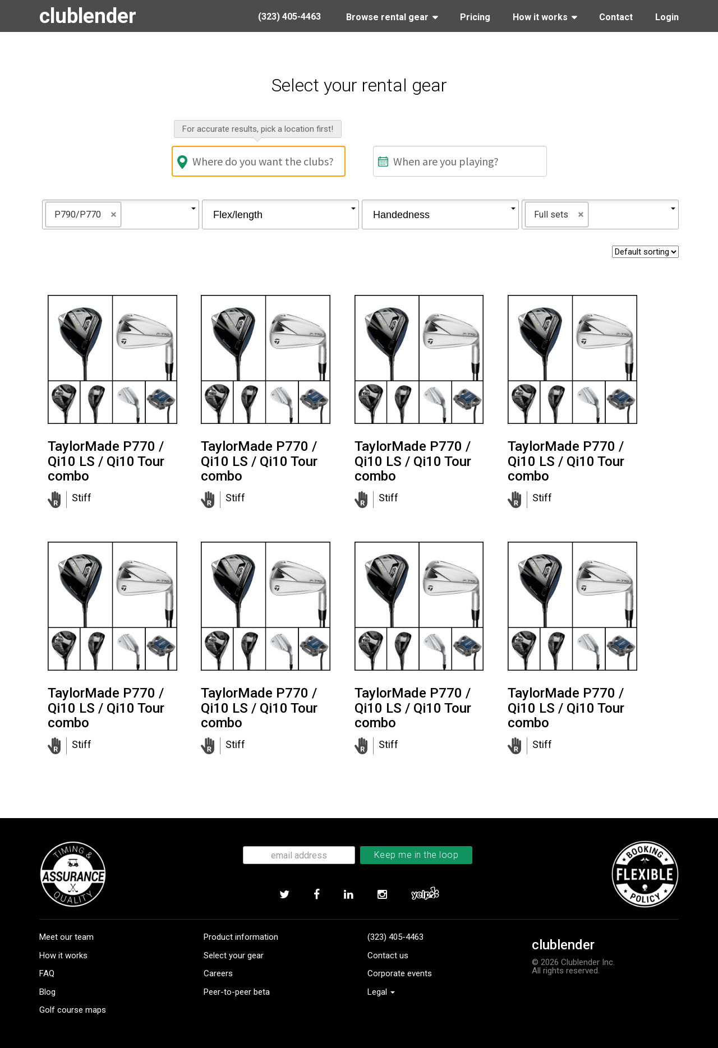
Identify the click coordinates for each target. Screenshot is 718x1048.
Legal (381, 992)
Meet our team (66, 937)
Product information (241, 937)
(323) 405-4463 (395, 937)
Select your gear (234, 955)
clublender (89, 15)
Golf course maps (72, 1010)
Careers (218, 973)
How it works (63, 955)
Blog (47, 992)
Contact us (387, 955)
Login (667, 17)
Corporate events (399, 973)
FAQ (46, 973)
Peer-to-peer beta (237, 992)
